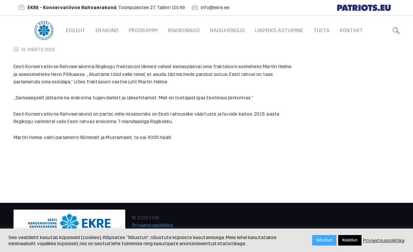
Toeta (321, 30)
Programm (143, 30)
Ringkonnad (184, 30)
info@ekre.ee (215, 8)
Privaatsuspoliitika (152, 225)
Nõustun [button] (324, 240)
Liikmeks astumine (279, 30)
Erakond (106, 30)
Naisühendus (227, 30)
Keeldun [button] (349, 240)
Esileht (75, 30)
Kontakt (351, 30)
